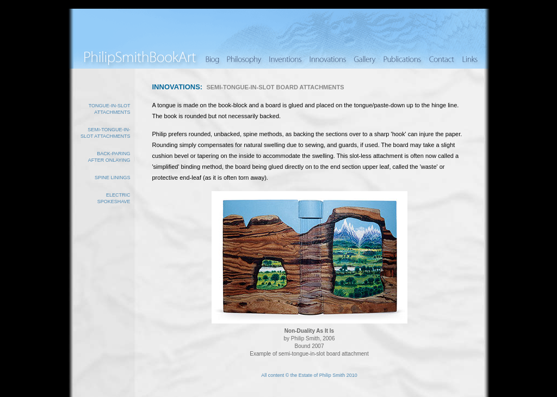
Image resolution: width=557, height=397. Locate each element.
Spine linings (113, 177)
